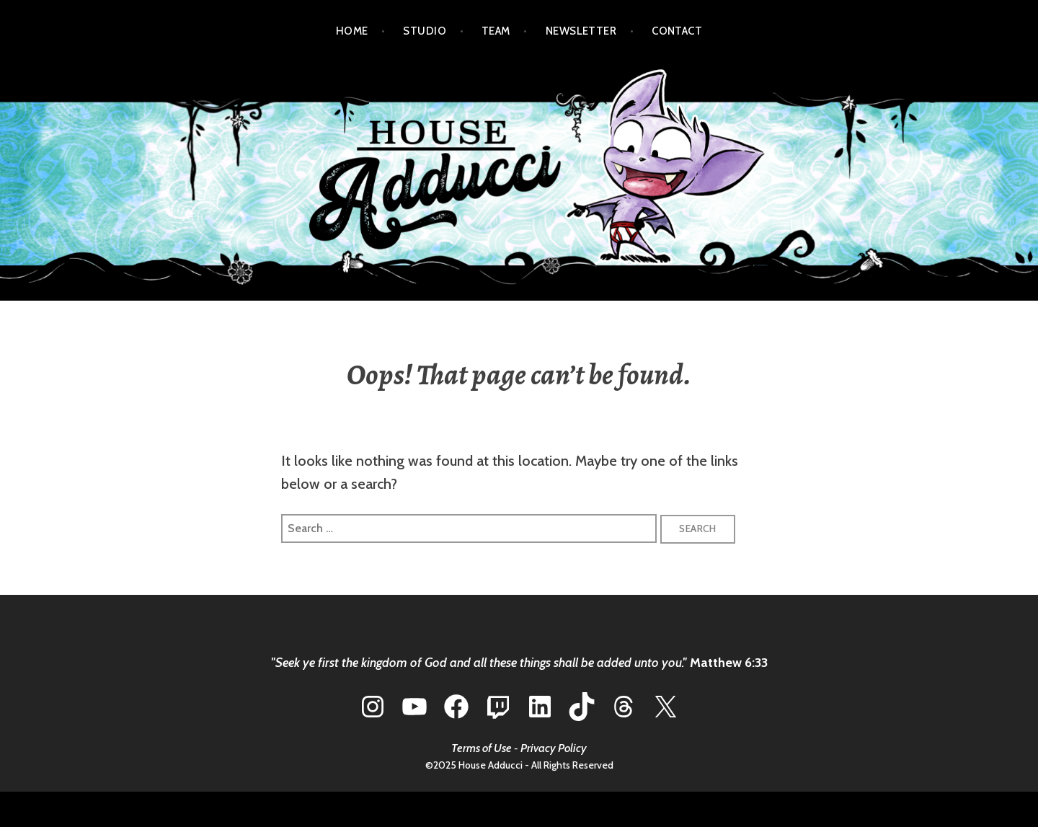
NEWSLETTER (581, 31)
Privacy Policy (553, 748)
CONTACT (677, 31)
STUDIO (424, 31)
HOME (352, 31)
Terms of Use (481, 748)
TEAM (496, 31)
